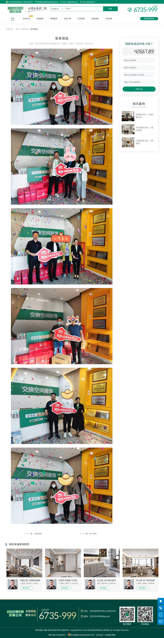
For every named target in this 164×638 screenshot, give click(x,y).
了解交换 (108, 19)
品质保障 (81, 19)
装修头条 (24, 29)
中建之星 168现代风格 (30, 580)
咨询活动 (26, 19)
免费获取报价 (149, 19)
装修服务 (40, 19)
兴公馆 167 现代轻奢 (145, 580)
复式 (99, 583)
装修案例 (53, 19)
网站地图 (39, 630)
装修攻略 (95, 19)
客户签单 (93, 534)
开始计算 (139, 89)
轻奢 (144, 583)
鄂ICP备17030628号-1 (57, 635)
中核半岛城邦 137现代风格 (71, 580)
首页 (12, 19)
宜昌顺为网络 (110, 635)
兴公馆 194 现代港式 (106, 580)
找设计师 (67, 19)
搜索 (110, 9)
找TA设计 (26, 588)
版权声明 (65, 630)
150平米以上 (38, 583)
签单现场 (38, 534)
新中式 (29, 583)
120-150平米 (77, 583)
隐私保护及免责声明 (52, 630)
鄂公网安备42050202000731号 (81, 634)
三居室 (22, 583)
